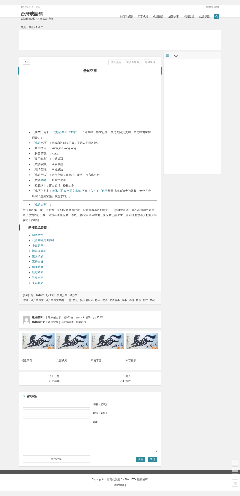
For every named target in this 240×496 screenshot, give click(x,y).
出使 (46, 210)
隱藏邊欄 (150, 62)
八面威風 (61, 360)
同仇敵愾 (37, 234)
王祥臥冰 (37, 282)
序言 (90, 190)
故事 (124, 300)
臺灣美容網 (212, 6)
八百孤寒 (131, 360)
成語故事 (173, 16)
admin (81, 317)
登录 (38, 6)
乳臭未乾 (37, 277)
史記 (58, 132)
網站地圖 (119, 484)
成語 (37, 142)
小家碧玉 (37, 245)
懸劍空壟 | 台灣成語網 (61, 322)
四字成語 (143, 16)
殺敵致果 (37, 272)
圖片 (140, 459)
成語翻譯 (158, 16)
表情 (152, 459)
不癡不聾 (96, 360)
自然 (105, 190)
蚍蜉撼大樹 (39, 250)
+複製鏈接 (80, 322)
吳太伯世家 (69, 132)
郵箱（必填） (100, 413)
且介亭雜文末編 (71, 190)
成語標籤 (204, 16)
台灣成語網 (32, 13)
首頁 (23, 27)
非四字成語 (126, 16)
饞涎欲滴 (37, 256)
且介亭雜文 (37, 300)
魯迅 (55, 190)
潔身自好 (37, 261)
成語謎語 (189, 16)
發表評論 (115, 62)
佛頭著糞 (37, 267)
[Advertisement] (120, 39)
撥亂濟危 (27, 360)
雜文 (145, 300)
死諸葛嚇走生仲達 (43, 240)
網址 (95, 421)
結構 (43, 180)
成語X (31, 27)
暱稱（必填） (100, 404)
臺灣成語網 (113, 479)
